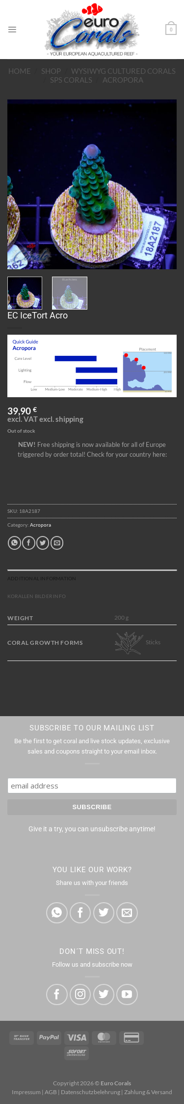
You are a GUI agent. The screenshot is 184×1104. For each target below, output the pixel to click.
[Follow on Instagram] (80, 994)
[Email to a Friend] (57, 542)
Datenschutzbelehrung (90, 1092)
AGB (51, 1092)
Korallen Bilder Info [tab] (36, 596)
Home (19, 70)
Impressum (26, 1092)
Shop (51, 70)
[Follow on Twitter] (103, 994)
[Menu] (12, 29)
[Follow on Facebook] (56, 994)
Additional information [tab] (42, 578)
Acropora (123, 79)
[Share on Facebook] (28, 542)
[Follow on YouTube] (126, 994)
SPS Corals (71, 79)
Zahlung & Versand (148, 1092)
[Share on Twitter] (42, 542)
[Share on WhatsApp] (14, 542)
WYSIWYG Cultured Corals (123, 70)
